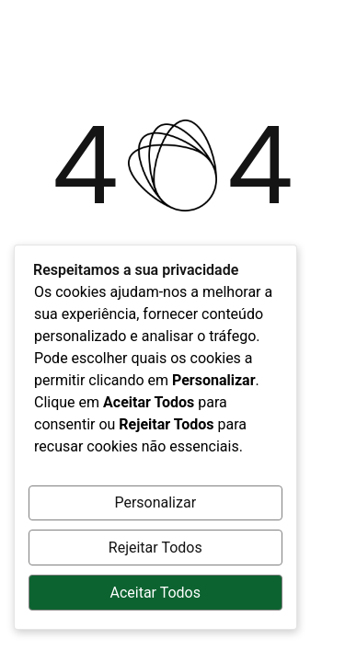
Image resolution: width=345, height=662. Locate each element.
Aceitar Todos (155, 592)
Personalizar (155, 502)
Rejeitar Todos (155, 547)
